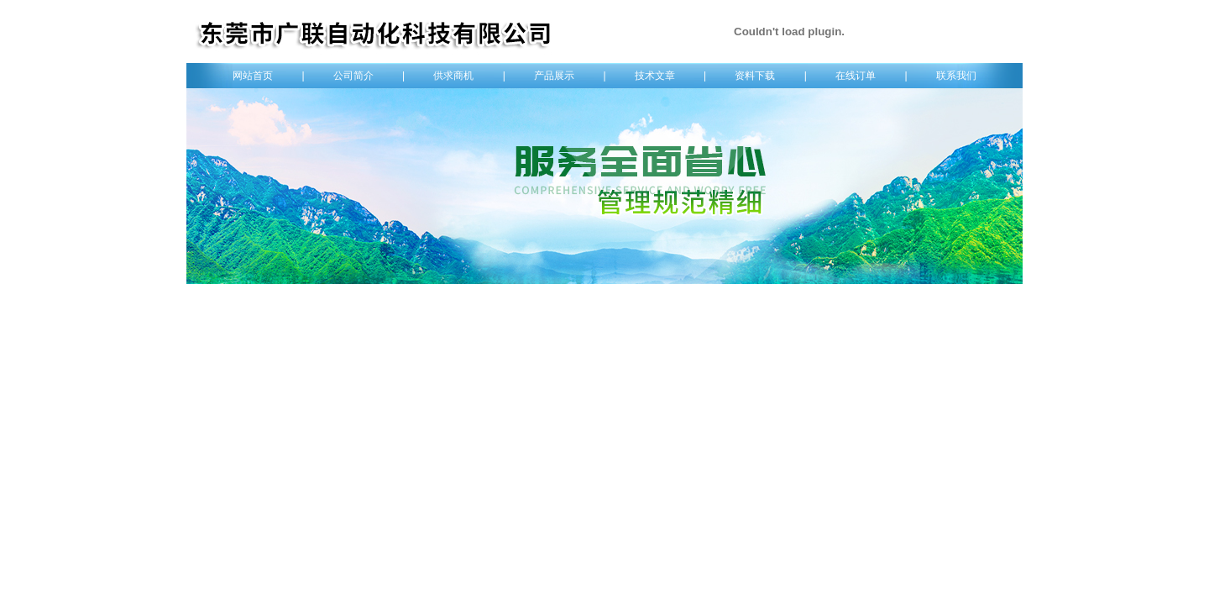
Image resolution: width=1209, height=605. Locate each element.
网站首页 (253, 76)
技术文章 (655, 76)
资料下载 (755, 76)
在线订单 (855, 76)
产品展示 (554, 76)
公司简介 (353, 76)
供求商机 (453, 76)
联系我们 (956, 76)
